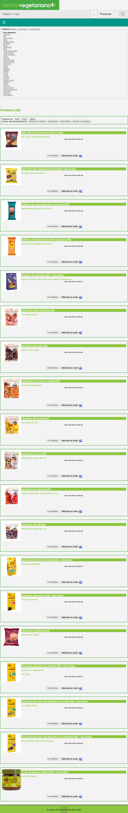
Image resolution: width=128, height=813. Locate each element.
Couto (5, 56)
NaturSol (6, 69)
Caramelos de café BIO (33, 524)
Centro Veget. (8, 53)
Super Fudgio (35, 29)
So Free (6, 86)
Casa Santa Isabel (10, 51)
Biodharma (7, 47)
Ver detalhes (52, 156)
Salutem (6, 82)
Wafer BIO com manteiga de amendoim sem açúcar (48, 169)
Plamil (5, 75)
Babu (5, 40)
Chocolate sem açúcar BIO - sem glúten (42, 595)
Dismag (6, 58)
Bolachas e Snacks (37, 121)
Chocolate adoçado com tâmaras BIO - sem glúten (48, 666)
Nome (32, 119)
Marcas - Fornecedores (19, 29)
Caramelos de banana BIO (35, 418)
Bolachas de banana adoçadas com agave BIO (46, 239)
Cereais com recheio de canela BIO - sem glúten (47, 560)
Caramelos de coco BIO (33, 454)
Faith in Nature (8, 62)
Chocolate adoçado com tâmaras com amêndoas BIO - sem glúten (56, 737)
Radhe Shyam (8, 80)
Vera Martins (8, 95)
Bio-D (5, 45)
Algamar (6, 34)
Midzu (5, 67)
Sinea (5, 84)
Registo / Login (11, 14)
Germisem (7, 64)
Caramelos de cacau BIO (34, 346)
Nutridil (6, 71)
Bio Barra (6, 43)
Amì (4, 36)
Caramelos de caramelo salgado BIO (40, 381)
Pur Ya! (6, 78)
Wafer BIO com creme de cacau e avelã (42, 132)
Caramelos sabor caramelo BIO (38, 310)
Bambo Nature (8, 42)
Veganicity (7, 91)
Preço (24, 119)
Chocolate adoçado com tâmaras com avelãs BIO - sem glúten (54, 701)
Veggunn (6, 93)
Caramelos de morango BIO (36, 489)
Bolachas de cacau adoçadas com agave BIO (45, 204)
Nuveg (5, 73)
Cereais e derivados (81, 121)
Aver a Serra (8, 38)
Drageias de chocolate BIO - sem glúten (42, 275)
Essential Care (8, 60)
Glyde (5, 65)
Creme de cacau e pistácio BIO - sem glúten (44, 772)
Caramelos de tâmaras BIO (35, 630)
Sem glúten (53, 121)
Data (17, 119)
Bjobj (5, 49)
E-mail (64, 808)
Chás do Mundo (9, 54)
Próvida (6, 76)
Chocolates (65, 121)
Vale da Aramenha (10, 89)
